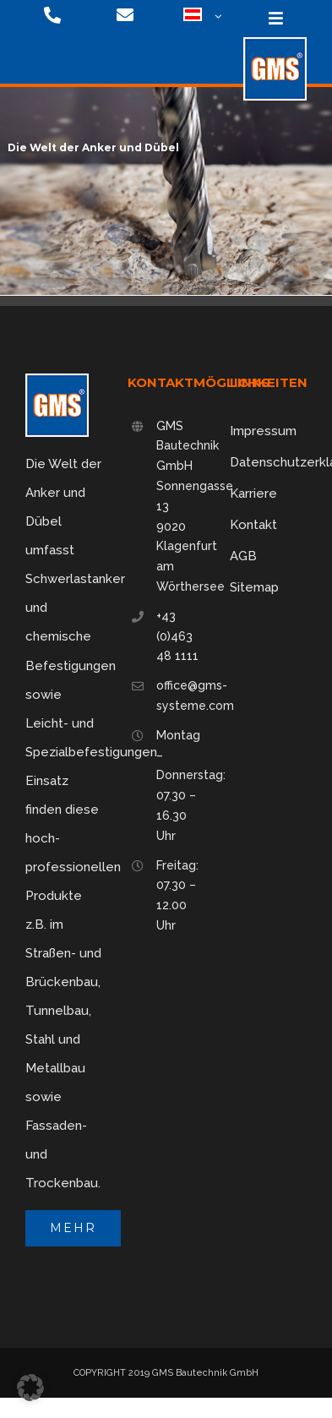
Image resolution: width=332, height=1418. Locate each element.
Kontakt (253, 524)
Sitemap (254, 587)
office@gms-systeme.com (180, 695)
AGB (243, 556)
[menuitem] (196, 17)
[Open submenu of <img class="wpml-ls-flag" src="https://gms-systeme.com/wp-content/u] (215, 17)
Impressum (263, 431)
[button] (30, 1387)
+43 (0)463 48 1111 (177, 636)
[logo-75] (275, 43)
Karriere (253, 493)
